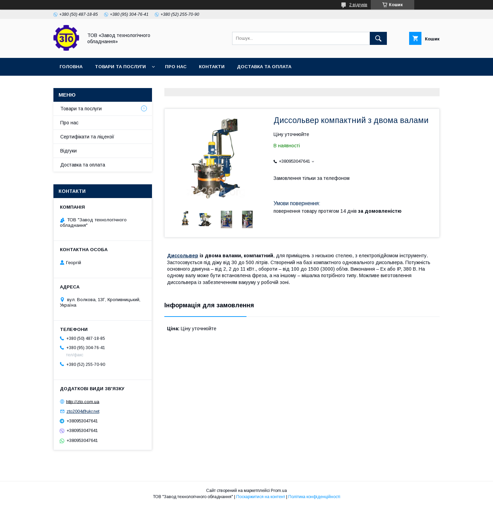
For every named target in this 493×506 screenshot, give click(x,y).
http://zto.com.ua (82, 401)
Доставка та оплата (264, 66)
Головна (71, 66)
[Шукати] (378, 38)
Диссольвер (182, 255)
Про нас (176, 66)
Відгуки (68, 150)
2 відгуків (358, 4)
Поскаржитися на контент (260, 496)
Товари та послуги (120, 66)
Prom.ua (279, 490)
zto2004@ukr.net (82, 411)
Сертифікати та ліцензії (87, 136)
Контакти (212, 66)
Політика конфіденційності (314, 496)
